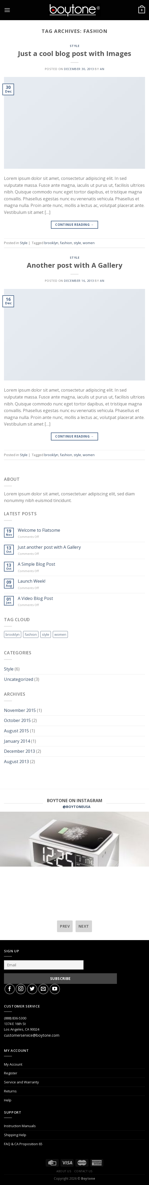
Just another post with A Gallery (49, 547)
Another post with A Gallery (74, 265)
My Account (13, 1064)
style (77, 242)
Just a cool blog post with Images (74, 53)
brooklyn (51, 242)
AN (102, 69)
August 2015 (16, 731)
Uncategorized (18, 679)
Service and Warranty (21, 1082)
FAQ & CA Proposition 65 (23, 1143)
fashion (66, 242)
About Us (63, 1171)
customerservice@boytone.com (31, 1035)
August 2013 (16, 761)
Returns (10, 1091)
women (89, 242)
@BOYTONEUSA (76, 806)
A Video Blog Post (35, 598)
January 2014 (17, 741)
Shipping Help (15, 1134)
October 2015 (17, 720)
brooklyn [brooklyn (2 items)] (13, 634)
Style (75, 46)
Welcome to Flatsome (39, 530)
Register (10, 1073)
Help (7, 1100)
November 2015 (20, 710)
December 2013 (19, 751)
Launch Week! (31, 581)
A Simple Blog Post (36, 564)
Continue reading (74, 224)
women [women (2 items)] (60, 634)
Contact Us (83, 1171)
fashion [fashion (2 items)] (31, 634)
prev (65, 926)
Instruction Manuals (20, 1125)
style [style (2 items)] (45, 634)
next (83, 926)
